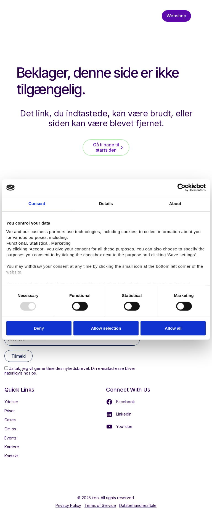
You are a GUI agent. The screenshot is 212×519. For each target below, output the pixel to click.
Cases (10, 419)
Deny (39, 328)
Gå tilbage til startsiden (106, 147)
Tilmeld (18, 356)
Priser (9, 410)
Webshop (176, 15)
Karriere (11, 446)
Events (10, 438)
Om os (10, 429)
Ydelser (11, 401)
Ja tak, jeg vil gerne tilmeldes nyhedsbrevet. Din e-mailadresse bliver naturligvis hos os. (69, 370)
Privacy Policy (68, 505)
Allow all (173, 328)
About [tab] (175, 203)
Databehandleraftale (138, 505)
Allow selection (106, 328)
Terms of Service (100, 505)
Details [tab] (106, 203)
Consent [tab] (36, 203)
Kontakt (11, 456)
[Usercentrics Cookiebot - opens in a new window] (181, 188)
